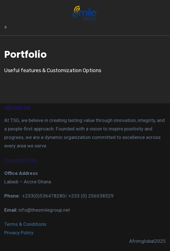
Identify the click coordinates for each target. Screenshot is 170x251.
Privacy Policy (18, 232)
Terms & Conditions (25, 224)
